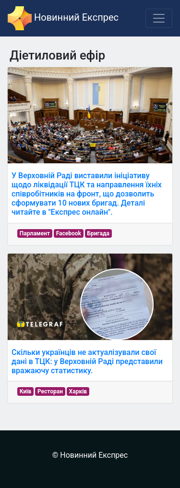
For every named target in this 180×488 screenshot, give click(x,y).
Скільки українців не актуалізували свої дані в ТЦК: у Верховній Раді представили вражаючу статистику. (87, 361)
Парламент (35, 233)
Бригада (98, 233)
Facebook (68, 233)
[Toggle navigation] (158, 18)
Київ (26, 391)
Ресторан (50, 391)
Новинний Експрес (63, 18)
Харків (78, 391)
